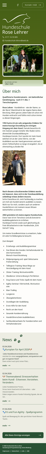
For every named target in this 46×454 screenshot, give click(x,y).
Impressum (5, 451)
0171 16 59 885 (10, 37)
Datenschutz (15, 451)
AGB (28, 451)
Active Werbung (26, 447)
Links (23, 451)
